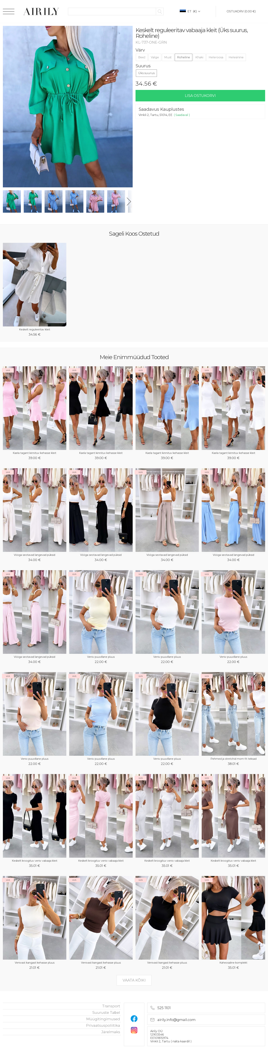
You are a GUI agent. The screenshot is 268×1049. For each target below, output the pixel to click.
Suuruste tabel (106, 1012)
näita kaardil (181, 1041)
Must (168, 57)
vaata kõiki (134, 980)
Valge (155, 57)
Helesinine (236, 57)
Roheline (183, 57)
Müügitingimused (103, 1019)
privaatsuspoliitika (103, 1025)
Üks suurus (146, 73)
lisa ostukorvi (200, 96)
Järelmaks (110, 1032)
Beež (141, 57)
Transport (111, 1006)
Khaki (199, 57)
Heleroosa (216, 57)
